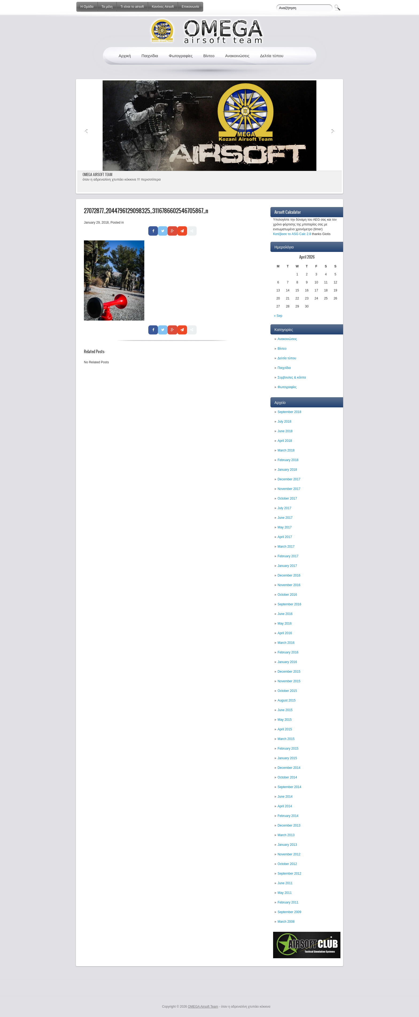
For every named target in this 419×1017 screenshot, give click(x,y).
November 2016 (289, 585)
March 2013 (286, 835)
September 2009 (289, 912)
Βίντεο (209, 55)
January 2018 (287, 470)
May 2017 (285, 527)
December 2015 (289, 671)
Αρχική (125, 55)
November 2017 (289, 489)
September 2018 (289, 412)
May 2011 (285, 893)
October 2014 (287, 777)
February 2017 (288, 556)
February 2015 (288, 748)
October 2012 (287, 864)
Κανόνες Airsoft (163, 7)
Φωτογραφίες (181, 55)
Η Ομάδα (87, 7)
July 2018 (284, 421)
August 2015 (287, 700)
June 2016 (285, 614)
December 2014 (289, 768)
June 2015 (285, 710)
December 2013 (289, 825)
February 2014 (288, 816)
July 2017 (284, 508)
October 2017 (287, 498)
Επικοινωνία (190, 7)
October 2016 (287, 595)
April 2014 (285, 806)
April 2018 (285, 441)
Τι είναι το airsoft (132, 7)
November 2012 (289, 854)
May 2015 (285, 720)
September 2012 (289, 873)
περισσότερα (151, 179)
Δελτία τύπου (271, 55)
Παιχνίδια (150, 55)
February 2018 (288, 460)
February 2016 (288, 652)
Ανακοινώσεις (237, 55)
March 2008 (286, 922)
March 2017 (286, 546)
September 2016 (289, 604)
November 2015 (289, 681)
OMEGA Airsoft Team (203, 1006)
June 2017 (285, 518)
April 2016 (285, 633)
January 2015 (287, 758)
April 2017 (285, 537)
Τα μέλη (107, 7)
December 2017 (289, 479)
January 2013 (287, 845)
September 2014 (289, 787)
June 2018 (285, 431)
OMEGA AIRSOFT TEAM (97, 174)
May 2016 (285, 623)
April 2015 (285, 729)
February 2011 (288, 902)
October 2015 (287, 691)
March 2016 (286, 643)
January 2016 (287, 662)
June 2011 (285, 883)
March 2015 (286, 739)
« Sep (278, 316)
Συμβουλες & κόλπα (292, 377)
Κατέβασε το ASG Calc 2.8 (292, 234)
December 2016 (289, 575)
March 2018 (286, 450)
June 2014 (285, 796)
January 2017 (287, 566)
